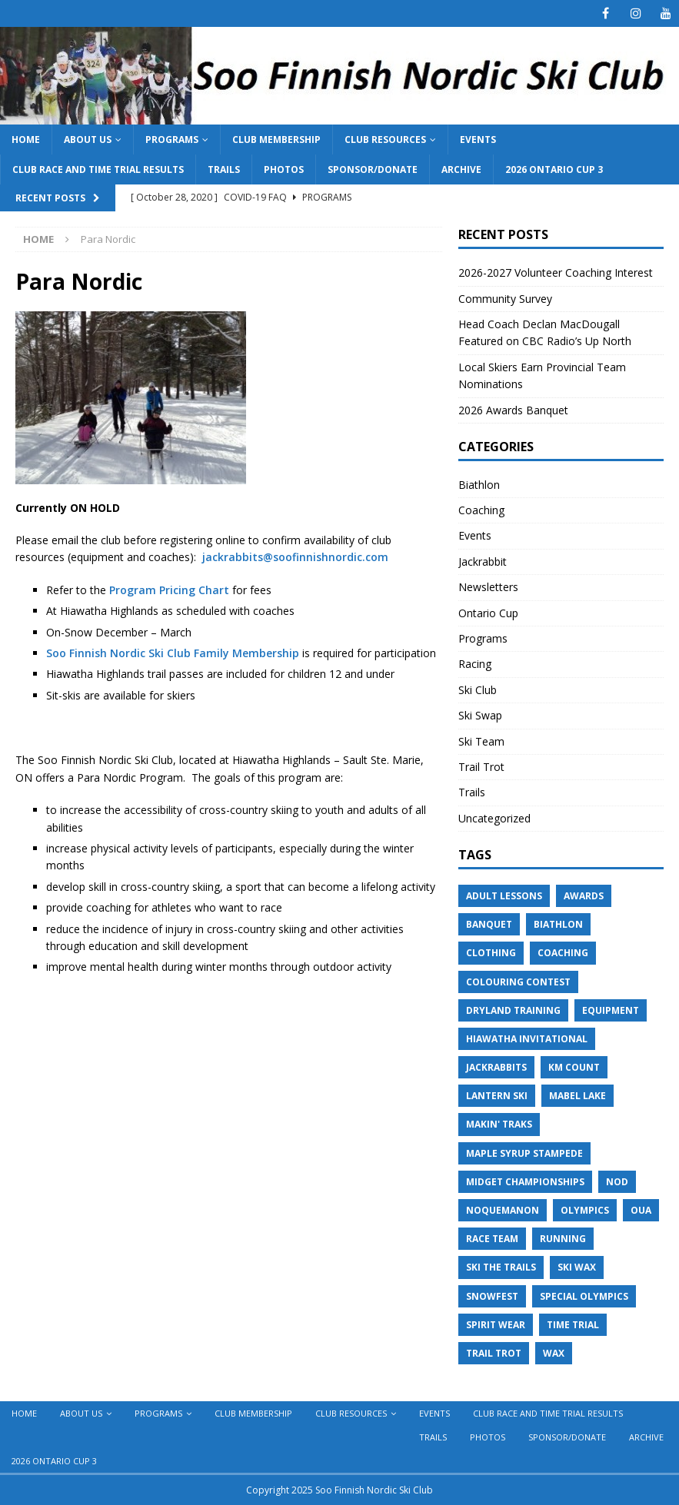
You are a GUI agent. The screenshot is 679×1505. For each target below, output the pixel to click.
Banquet (489, 924)
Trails (224, 169)
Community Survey (506, 298)
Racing (474, 663)
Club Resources (385, 139)
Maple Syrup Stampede (524, 1153)
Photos (284, 169)
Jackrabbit (482, 561)
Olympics (585, 1210)
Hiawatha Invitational (526, 1038)
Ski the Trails (501, 1267)
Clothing (491, 952)
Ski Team (481, 741)
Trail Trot (481, 766)
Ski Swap (480, 715)
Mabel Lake (577, 1095)
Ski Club (477, 690)
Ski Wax (577, 1267)
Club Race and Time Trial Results (98, 169)
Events (478, 139)
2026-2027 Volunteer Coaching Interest (555, 272)
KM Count (574, 1067)
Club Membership (276, 139)
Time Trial (573, 1324)
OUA (641, 1210)
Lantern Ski (497, 1095)
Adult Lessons (504, 895)
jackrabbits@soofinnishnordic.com (295, 557)
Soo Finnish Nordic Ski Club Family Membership (172, 653)
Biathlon (479, 484)
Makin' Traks (499, 1124)
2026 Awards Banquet (513, 410)
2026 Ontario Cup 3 (554, 169)
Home (26, 139)
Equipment (610, 1010)
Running (563, 1238)
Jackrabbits (496, 1067)
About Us (88, 139)
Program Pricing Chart (169, 590)
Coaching (481, 510)
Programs (171, 139)
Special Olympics (584, 1296)
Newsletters (488, 587)
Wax (553, 1353)
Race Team (492, 1238)
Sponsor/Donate (373, 169)
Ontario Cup (488, 613)
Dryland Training (513, 1010)
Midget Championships (525, 1181)
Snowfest (492, 1296)
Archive (461, 169)
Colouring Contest (518, 981)
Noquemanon (502, 1210)
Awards (584, 895)
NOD (617, 1181)
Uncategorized (494, 818)
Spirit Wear (495, 1324)
